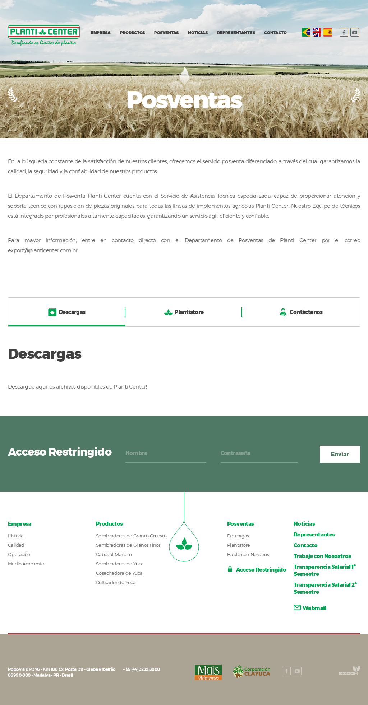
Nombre (136, 453)
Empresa (19, 523)
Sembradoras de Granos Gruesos (131, 536)
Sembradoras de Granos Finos (128, 545)
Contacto (305, 545)
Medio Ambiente (26, 564)
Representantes (314, 534)
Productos (109, 523)
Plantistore (238, 545)
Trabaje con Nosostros (322, 556)
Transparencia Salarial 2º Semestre (325, 588)
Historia (15, 536)
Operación (19, 554)
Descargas (238, 536)
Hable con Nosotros (248, 554)
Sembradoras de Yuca (120, 564)
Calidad (16, 545)
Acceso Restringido (256, 570)
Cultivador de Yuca (115, 582)
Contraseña (235, 453)
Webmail (310, 608)
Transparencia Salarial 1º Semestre (324, 570)
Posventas (240, 523)
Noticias (304, 523)
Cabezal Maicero (114, 554)
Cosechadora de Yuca (119, 573)
